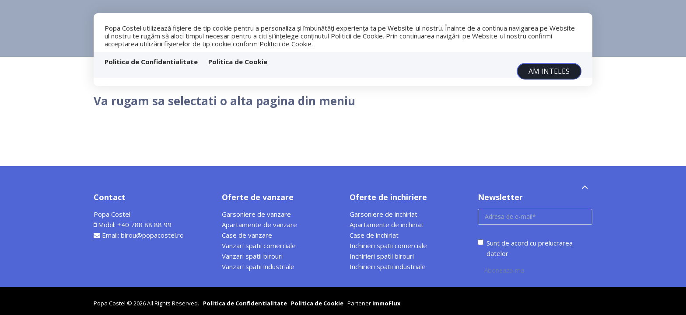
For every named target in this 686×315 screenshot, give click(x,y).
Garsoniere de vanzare (256, 214)
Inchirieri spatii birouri (382, 256)
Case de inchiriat (374, 235)
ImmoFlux (386, 303)
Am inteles (549, 71)
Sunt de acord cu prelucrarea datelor (525, 248)
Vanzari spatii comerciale (259, 245)
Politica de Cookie (237, 61)
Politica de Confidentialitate (151, 61)
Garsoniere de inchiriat (383, 214)
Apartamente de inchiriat (387, 224)
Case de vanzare (247, 235)
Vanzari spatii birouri (252, 256)
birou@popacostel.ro (152, 235)
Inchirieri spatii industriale (388, 266)
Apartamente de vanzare (259, 224)
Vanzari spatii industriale (258, 266)
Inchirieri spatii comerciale (388, 245)
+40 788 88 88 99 (144, 224)
